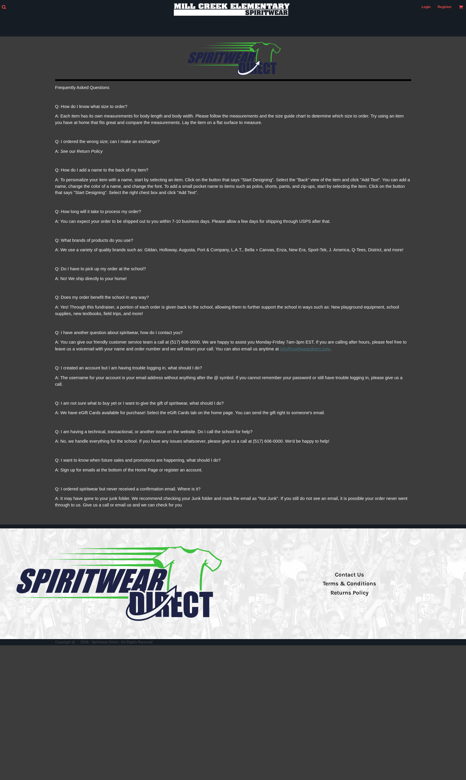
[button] (3, 7)
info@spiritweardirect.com (305, 349)
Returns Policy (349, 593)
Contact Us (349, 574)
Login (426, 6)
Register (445, 6)
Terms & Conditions (349, 583)
